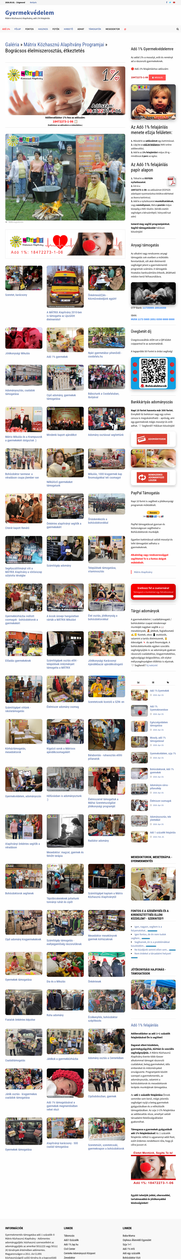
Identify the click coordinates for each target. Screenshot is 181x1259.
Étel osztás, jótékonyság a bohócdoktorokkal (102, 617)
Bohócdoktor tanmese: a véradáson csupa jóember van (22, 475)
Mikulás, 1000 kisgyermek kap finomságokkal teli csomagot (105, 475)
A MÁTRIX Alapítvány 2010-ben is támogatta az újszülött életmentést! (64, 316)
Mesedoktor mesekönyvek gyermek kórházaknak (102, 937)
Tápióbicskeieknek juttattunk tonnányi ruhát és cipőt (63, 900)
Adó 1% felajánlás (144, 1025)
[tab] (138, 683)
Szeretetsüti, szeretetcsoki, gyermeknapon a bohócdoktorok (106, 1146)
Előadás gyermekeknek (18, 660)
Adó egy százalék (131, 1253)
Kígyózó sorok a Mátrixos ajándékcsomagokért (61, 750)
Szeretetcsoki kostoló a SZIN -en (106, 702)
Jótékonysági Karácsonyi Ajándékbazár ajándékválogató (105, 662)
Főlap (17, 29)
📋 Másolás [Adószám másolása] (157, 77)
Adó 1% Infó (129, 1248)
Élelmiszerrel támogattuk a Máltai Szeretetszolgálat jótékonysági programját (103, 803)
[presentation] (138, 683)
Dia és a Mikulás (56, 981)
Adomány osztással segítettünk (106, 435)
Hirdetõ (68, 29)
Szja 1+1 (127, 1244)
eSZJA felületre (151, 144)
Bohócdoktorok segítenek (19, 893)
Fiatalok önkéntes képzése (20, 1019)
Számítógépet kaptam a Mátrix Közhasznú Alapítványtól (105, 895)
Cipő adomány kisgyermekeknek (23, 939)
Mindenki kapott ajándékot (62, 435)
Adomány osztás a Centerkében (106, 1058)
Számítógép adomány (59, 565)
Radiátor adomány (98, 840)
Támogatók (95, 29)
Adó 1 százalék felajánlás (163, 832)
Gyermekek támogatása (18, 979)
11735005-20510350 (154, 307)
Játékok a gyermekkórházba (62, 1059)
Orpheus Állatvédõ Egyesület (137, 1240)
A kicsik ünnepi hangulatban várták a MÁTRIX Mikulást (63, 617)
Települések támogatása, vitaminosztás (102, 569)
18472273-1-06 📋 (65, 121)
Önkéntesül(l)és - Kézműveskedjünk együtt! (102, 296)
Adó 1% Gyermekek (159, 690)
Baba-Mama (129, 1235)
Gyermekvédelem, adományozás (23, 796)
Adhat (80, 29)
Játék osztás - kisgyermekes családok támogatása (21, 1095)
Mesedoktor (113, 29)
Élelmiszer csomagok (160, 800)
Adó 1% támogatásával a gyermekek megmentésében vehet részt (62, 1106)
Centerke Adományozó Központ (79, 1253)
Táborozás (69, 1235)
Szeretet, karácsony (16, 295)
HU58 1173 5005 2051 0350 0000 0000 (152, 319)
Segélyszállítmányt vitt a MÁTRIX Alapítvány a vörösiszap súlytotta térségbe (23, 572)
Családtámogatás (15, 1060)
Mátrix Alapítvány (143, 572)
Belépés (33, 2)
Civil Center (69, 1248)
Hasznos (43, 29)
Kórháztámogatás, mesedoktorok (15, 750)
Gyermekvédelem (29, 12)
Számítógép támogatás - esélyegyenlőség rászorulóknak (64, 942)
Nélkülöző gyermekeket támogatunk (60, 483)
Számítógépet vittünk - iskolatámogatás (18, 709)
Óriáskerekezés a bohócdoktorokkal (98, 520)
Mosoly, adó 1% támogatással (158, 739)
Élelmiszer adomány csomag (63, 706)
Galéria (12, 45)
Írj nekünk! (152, 665)
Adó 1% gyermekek (57, 356)
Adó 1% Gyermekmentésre (159, 708)
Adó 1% (6, 29)
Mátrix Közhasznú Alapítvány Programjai (64, 45)
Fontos (29, 29)
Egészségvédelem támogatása (159, 724)
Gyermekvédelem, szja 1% (163, 753)
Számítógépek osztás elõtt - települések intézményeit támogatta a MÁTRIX (62, 664)
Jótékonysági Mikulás (17, 353)
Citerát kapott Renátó (17, 528)
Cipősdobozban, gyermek (102, 1096)
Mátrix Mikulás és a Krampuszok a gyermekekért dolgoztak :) (23, 438)
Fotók (55, 29)
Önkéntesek (94, 981)
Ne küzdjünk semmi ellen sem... (155, 949)
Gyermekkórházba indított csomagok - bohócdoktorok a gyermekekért (21, 619)
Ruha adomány (55, 1015)
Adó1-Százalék (71, 1240)
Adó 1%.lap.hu (71, 1244)
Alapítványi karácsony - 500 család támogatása (62, 1144)
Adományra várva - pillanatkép (159, 787)
